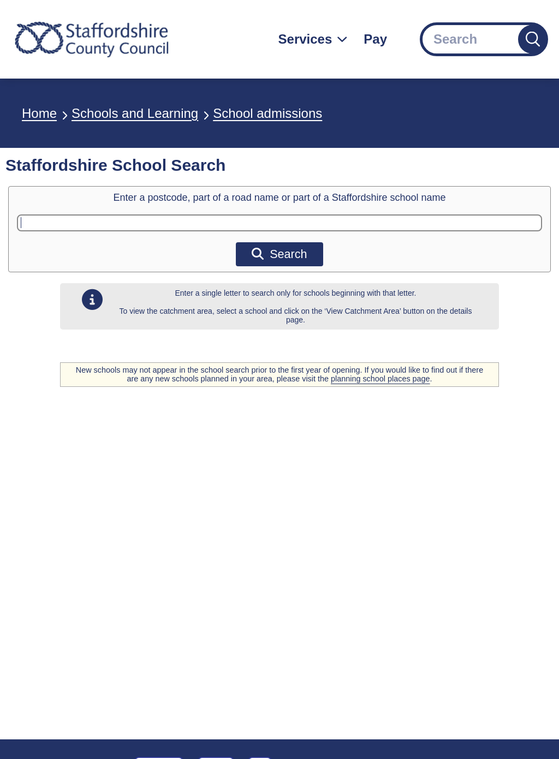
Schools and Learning (135, 113)
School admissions (267, 113)
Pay (375, 39)
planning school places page (380, 378)
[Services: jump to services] (313, 39)
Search (279, 254)
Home (39, 113)
